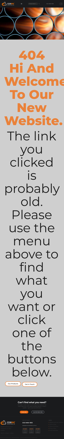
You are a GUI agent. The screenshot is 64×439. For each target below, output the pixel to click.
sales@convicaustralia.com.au (29, 425)
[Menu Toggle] (21, 3)
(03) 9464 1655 (27, 423)
